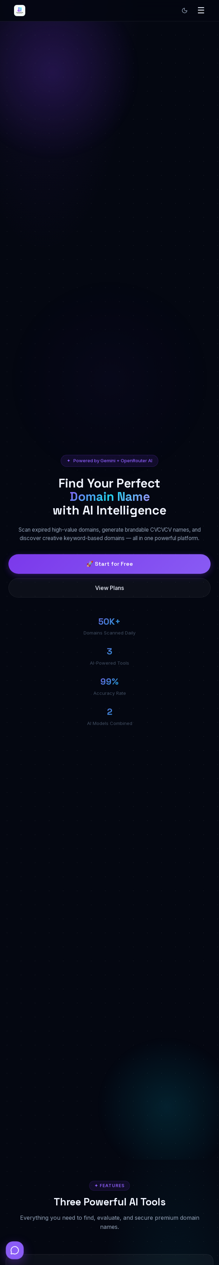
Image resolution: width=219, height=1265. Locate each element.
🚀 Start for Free (109, 569)
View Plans (109, 593)
